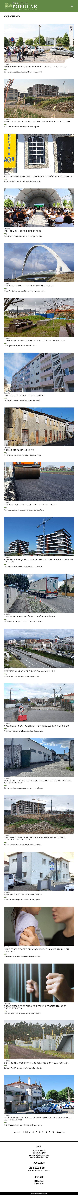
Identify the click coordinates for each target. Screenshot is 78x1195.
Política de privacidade (39, 1152)
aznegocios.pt (43, 1193)
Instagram (40, 1183)
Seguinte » (60, 1132)
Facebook (40, 1181)
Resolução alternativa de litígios (39, 1155)
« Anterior (17, 1132)
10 (53, 1132)
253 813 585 (37, 1167)
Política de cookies (39, 1154)
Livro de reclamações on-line (39, 1157)
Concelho (7, 64)
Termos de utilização (39, 1150)
